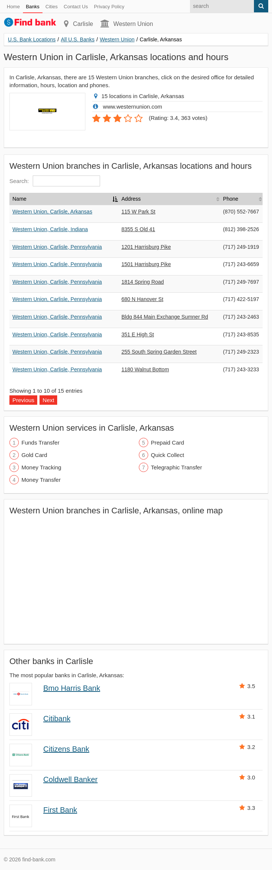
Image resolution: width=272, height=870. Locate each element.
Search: (54, 181)
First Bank (60, 810)
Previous (23, 400)
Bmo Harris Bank (71, 688)
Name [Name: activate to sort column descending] (19, 199)
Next (48, 400)
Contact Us (76, 6)
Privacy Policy (109, 6)
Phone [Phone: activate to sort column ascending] (230, 199)
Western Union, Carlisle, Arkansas (52, 212)
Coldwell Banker (70, 779)
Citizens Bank (66, 749)
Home (13, 6)
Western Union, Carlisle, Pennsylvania (57, 247)
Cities (52, 6)
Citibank (56, 718)
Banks (33, 6)
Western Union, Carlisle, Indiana (50, 229)
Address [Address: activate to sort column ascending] (131, 199)
